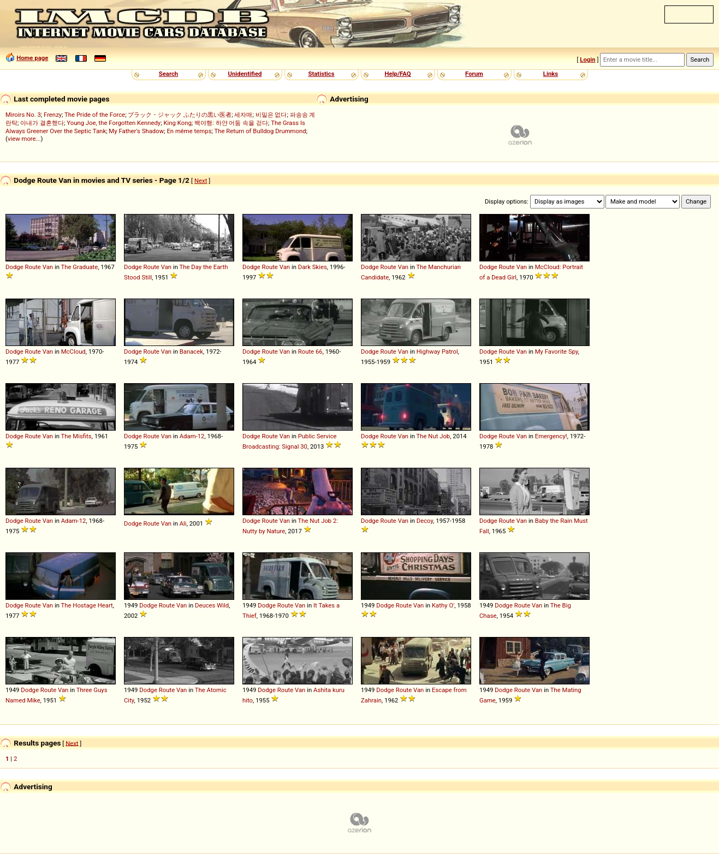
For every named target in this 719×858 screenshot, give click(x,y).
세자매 (243, 114)
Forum (474, 74)
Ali (183, 523)
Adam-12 (192, 436)
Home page (32, 58)
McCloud (73, 351)
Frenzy (53, 114)
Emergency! (551, 436)
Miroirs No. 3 (23, 114)
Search (168, 74)
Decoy (425, 521)
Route (32, 267)
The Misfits (76, 436)
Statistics (321, 74)
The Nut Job (433, 436)
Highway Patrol (437, 351)
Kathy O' (443, 605)
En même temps (189, 131)
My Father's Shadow (136, 131)
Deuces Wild (212, 605)
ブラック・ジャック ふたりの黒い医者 (179, 114)
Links (550, 74)
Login (587, 59)
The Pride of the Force (94, 114)
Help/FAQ (397, 74)
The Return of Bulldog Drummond (260, 131)
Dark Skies (312, 267)
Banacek (191, 351)
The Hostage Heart (87, 605)
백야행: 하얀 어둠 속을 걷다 (231, 123)
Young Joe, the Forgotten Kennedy (114, 123)
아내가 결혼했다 (42, 123)
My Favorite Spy (556, 351)
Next (200, 180)
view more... (24, 138)
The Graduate (79, 267)
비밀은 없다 (271, 114)
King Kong (177, 123)
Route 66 (310, 351)
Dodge (14, 267)
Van (48, 267)
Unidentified (245, 74)
